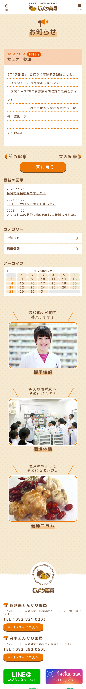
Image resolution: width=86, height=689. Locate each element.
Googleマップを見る (23, 627)
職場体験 (43, 449)
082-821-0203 (30, 619)
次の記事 (68, 156)
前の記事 (17, 156)
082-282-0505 (30, 649)
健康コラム (43, 526)
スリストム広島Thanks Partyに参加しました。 (42, 215)
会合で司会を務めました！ (26, 193)
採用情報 (13, 249)
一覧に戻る (43, 167)
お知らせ (13, 238)
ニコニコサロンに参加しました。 (31, 204)
